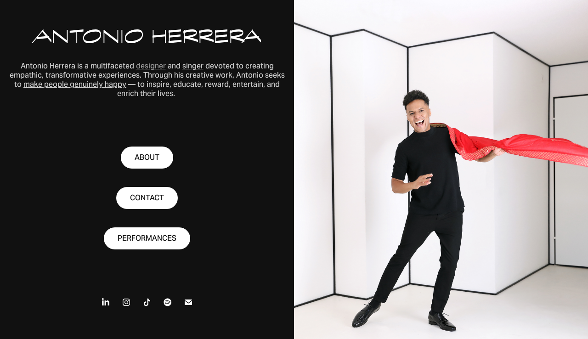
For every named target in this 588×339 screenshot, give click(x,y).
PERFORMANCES (147, 238)
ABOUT (147, 157)
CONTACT (147, 198)
